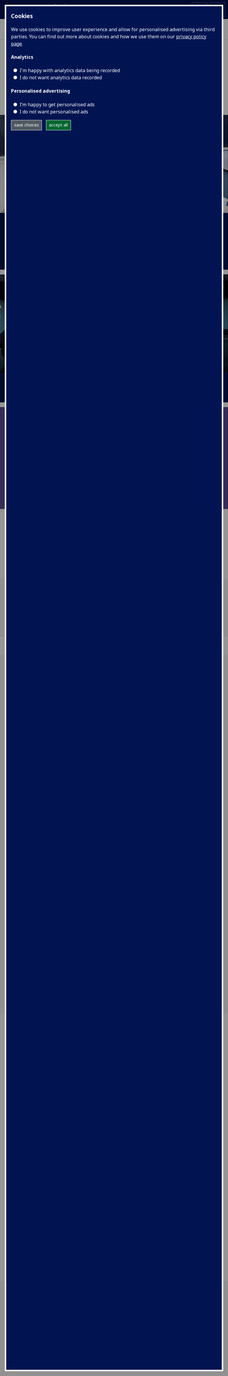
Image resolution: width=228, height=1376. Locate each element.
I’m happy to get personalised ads (57, 104)
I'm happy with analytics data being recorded (70, 70)
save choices (26, 125)
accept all (58, 125)
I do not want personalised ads (54, 111)
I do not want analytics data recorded (61, 77)
